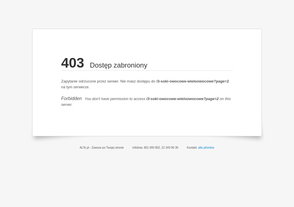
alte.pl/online (206, 147)
